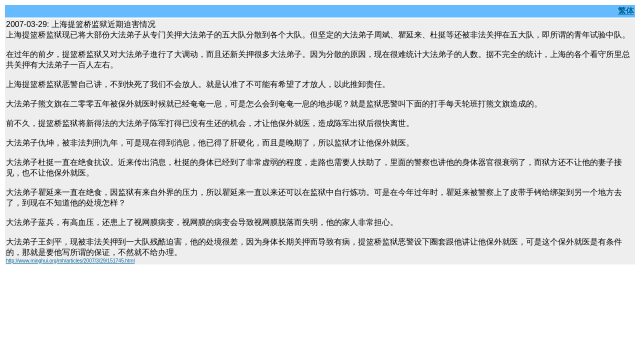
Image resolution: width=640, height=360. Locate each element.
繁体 (626, 10)
